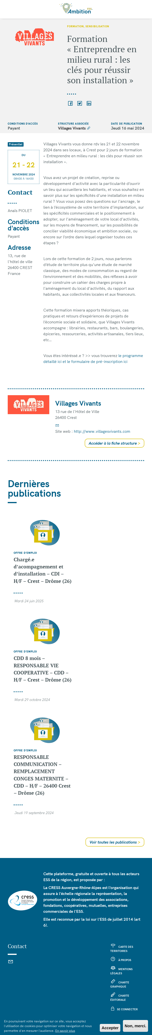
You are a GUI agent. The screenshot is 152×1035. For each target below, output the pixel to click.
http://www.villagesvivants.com (102, 431)
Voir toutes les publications (114, 842)
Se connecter (127, 1009)
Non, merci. (135, 1026)
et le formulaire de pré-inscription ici (95, 361)
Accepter (110, 1028)
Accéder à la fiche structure (114, 443)
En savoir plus (65, 1031)
